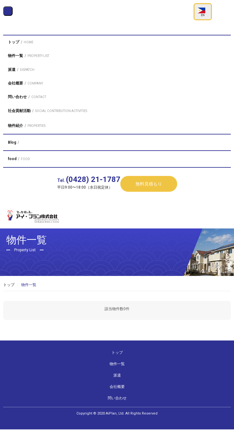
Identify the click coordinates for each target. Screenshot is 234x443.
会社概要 (117, 400)
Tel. (88, 197)
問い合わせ (117, 411)
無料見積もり (148, 202)
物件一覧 (117, 377)
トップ (9, 298)
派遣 (117, 389)
